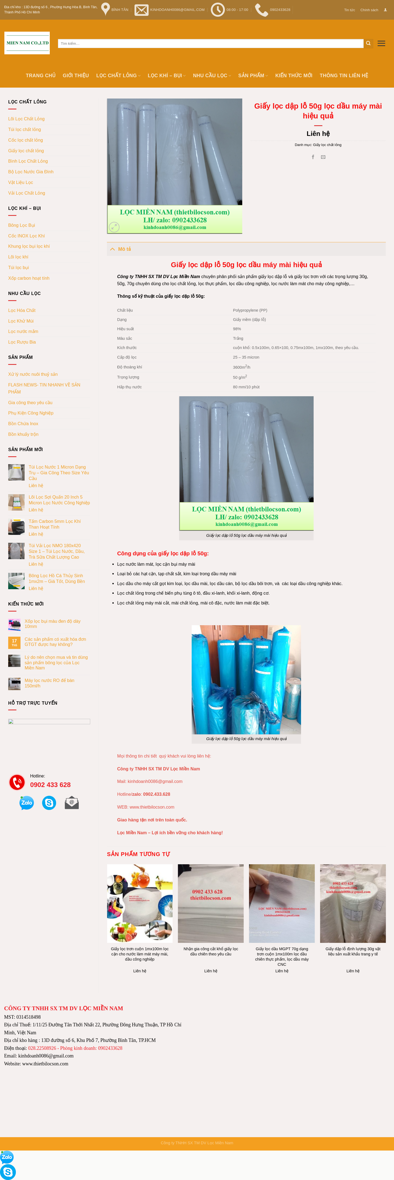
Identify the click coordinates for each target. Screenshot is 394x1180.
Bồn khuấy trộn (23, 434)
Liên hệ (36, 485)
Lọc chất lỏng (118, 75)
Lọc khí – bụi (167, 75)
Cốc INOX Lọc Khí (26, 235)
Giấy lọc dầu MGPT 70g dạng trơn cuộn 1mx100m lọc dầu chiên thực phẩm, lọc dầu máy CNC (282, 957)
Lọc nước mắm (23, 331)
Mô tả (119, 249)
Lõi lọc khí (18, 256)
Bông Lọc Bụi (21, 225)
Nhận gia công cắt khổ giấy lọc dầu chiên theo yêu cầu (210, 951)
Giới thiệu (76, 75)
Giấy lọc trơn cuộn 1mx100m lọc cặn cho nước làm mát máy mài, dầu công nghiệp (140, 954)
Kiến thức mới (294, 75)
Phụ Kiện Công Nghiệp (30, 412)
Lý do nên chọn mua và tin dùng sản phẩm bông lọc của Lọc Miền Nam (56, 662)
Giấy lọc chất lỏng (26, 150)
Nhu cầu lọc (212, 75)
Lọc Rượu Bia (22, 341)
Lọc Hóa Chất (22, 310)
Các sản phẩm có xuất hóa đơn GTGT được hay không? (55, 642)
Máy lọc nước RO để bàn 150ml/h (49, 683)
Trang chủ (40, 75)
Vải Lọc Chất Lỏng (26, 192)
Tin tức (349, 10)
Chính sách (369, 10)
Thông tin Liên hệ (344, 75)
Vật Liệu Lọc (20, 182)
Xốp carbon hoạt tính (28, 278)
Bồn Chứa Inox (23, 423)
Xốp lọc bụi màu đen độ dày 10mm (52, 624)
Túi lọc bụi (18, 267)
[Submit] (368, 43)
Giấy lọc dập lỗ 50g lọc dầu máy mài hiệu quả (246, 535)
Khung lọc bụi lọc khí (29, 246)
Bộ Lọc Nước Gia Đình (31, 171)
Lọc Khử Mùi (21, 320)
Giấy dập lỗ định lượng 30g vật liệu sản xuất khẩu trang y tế (353, 951)
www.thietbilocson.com (152, 806)
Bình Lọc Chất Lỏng (28, 161)
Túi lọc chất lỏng (24, 129)
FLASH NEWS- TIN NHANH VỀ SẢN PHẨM (44, 388)
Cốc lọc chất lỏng (25, 140)
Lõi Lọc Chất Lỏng (26, 118)
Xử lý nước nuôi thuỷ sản (33, 374)
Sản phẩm (253, 75)
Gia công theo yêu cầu (30, 402)
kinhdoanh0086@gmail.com (155, 781)
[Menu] (381, 43)
